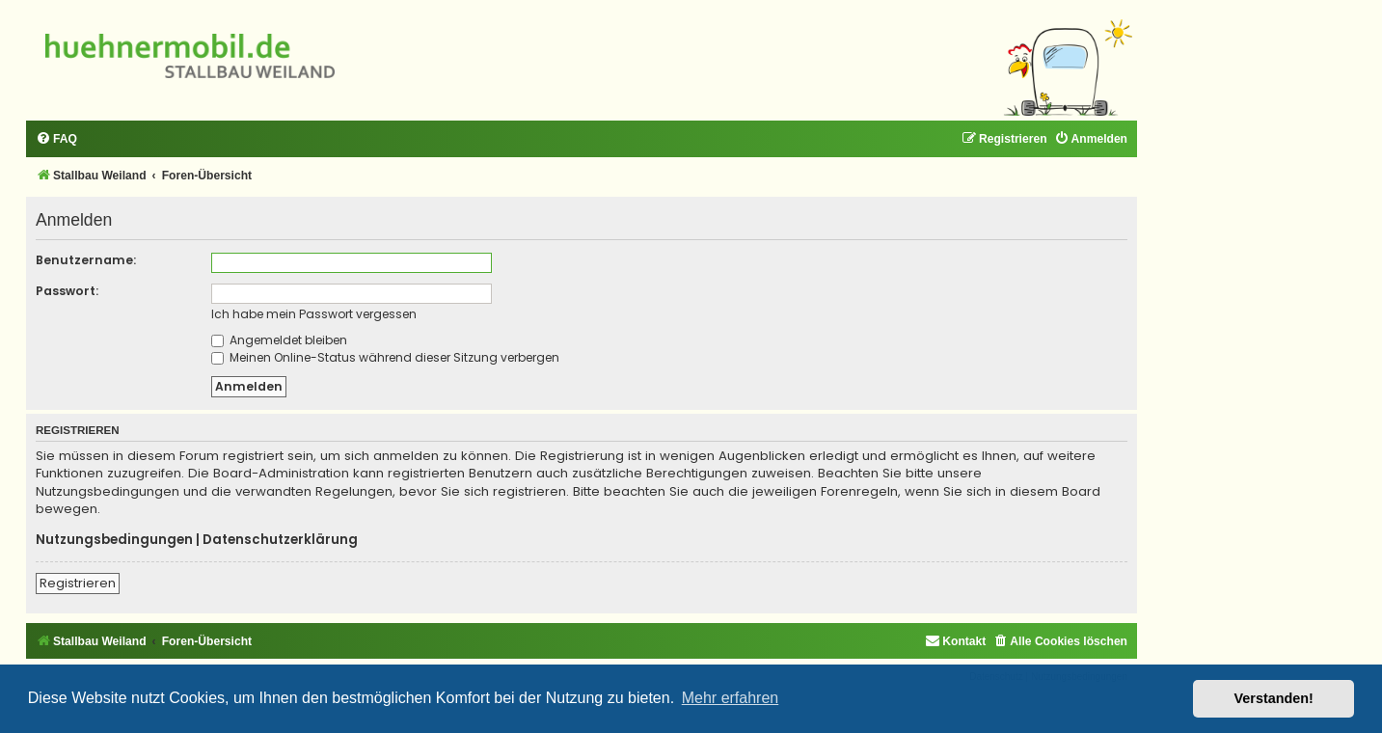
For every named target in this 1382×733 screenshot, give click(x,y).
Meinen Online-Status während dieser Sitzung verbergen (385, 357)
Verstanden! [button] (1274, 698)
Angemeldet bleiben (279, 340)
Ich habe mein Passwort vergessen (314, 314)
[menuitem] (56, 139)
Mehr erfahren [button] (730, 698)
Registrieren (78, 583)
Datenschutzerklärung (280, 540)
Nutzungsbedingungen (114, 540)
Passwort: (67, 291)
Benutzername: (86, 260)
